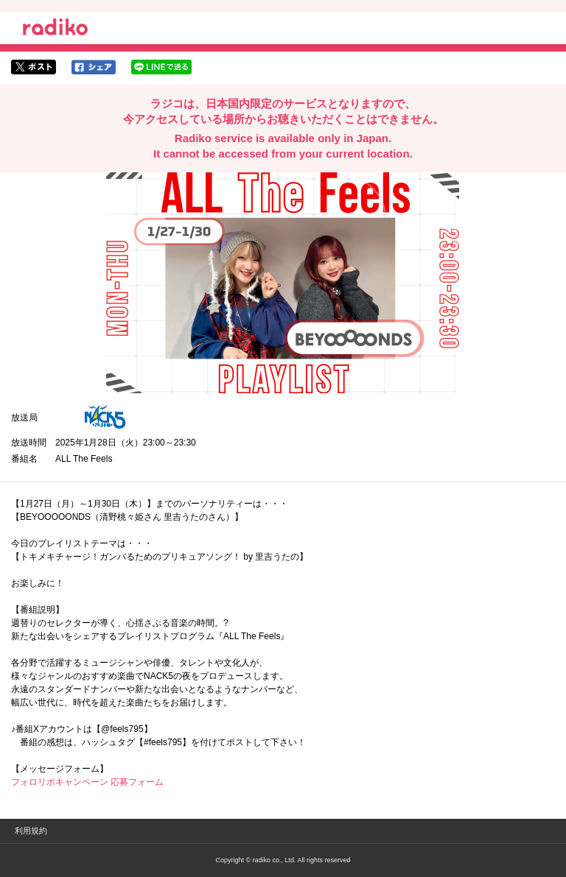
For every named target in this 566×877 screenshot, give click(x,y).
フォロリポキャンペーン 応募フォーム (87, 782)
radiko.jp (55, 29)
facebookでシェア (93, 67)
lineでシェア (161, 67)
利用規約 (31, 830)
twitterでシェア (33, 67)
